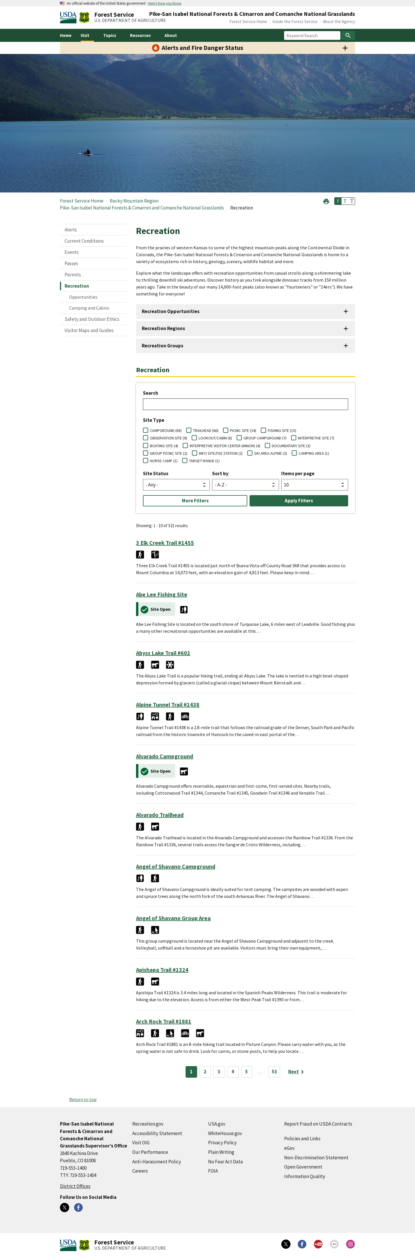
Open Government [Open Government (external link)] (303, 1167)
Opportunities (83, 297)
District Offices (75, 1186)
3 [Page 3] (219, 1071)
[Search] (348, 35)
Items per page (297, 473)
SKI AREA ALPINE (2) (270, 453)
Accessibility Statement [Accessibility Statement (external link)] (157, 1133)
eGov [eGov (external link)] (289, 1148)
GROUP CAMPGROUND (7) (265, 438)
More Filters (195, 500)
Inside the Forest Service (295, 21)
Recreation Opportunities (170, 311)
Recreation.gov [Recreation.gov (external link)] (147, 1124)
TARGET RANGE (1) (204, 460)
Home (65, 35)
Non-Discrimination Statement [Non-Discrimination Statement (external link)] (316, 1157)
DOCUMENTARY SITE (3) (291, 445)
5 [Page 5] (246, 1071)
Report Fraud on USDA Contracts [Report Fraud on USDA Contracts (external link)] (318, 1124)
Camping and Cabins (89, 308)
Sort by (220, 473)
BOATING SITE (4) (164, 445)
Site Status (155, 473)
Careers (140, 1171)
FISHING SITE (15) (282, 430)
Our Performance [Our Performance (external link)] (150, 1152)
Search (150, 393)
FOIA (213, 1171)
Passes (71, 263)
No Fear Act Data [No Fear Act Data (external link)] (225, 1161)
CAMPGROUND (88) (166, 430)
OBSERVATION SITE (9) (168, 438)
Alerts (71, 229)
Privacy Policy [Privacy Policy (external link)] (222, 1142)
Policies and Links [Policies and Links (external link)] (302, 1138)
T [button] (338, 201)
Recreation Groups (162, 345)
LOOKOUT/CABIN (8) (215, 438)
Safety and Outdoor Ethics (92, 319)
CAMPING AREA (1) (314, 453)
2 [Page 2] (205, 1071)
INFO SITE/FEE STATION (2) (221, 453)
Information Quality (304, 1176)
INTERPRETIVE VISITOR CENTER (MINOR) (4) (225, 445)
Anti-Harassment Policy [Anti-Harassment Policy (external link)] (156, 1161)
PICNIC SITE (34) (243, 430)
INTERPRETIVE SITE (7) (316, 438)
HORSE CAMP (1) (164, 460)
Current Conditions (84, 241)
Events (72, 252)
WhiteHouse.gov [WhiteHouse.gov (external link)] (225, 1133)
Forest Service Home (248, 21)
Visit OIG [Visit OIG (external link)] (141, 1142)
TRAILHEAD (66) (205, 430)
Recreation (77, 286)
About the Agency (339, 21)
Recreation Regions (163, 328)
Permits (73, 275)
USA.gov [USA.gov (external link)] (216, 1124)
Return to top (83, 1099)
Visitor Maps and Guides (89, 330)
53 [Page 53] (274, 1071)
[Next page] (297, 1072)
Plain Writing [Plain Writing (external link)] (221, 1152)
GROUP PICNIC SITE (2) (168, 453)
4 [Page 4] (232, 1071)
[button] (326, 200)
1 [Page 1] (191, 1071)
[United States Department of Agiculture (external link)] (69, 17)
